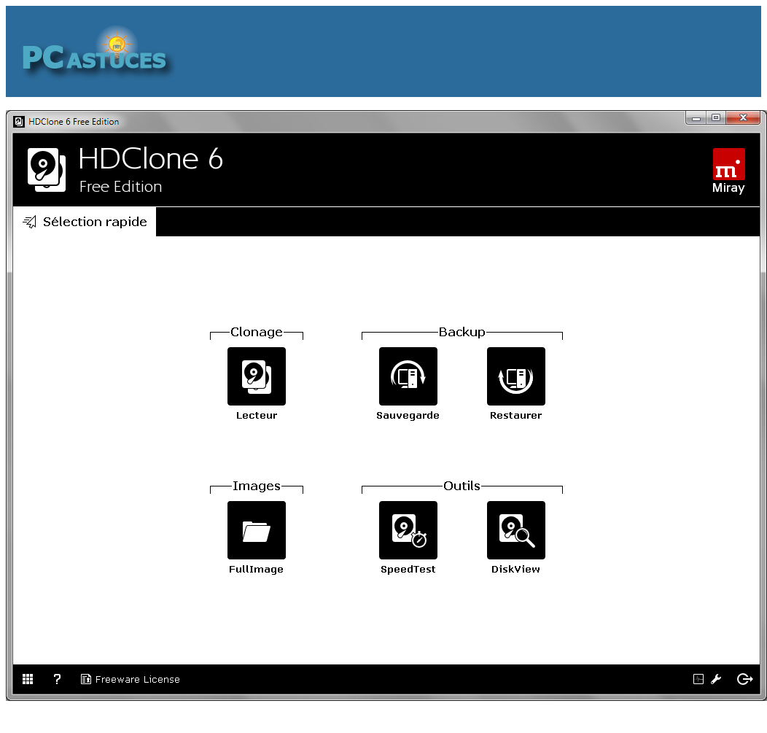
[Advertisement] (474, 51)
